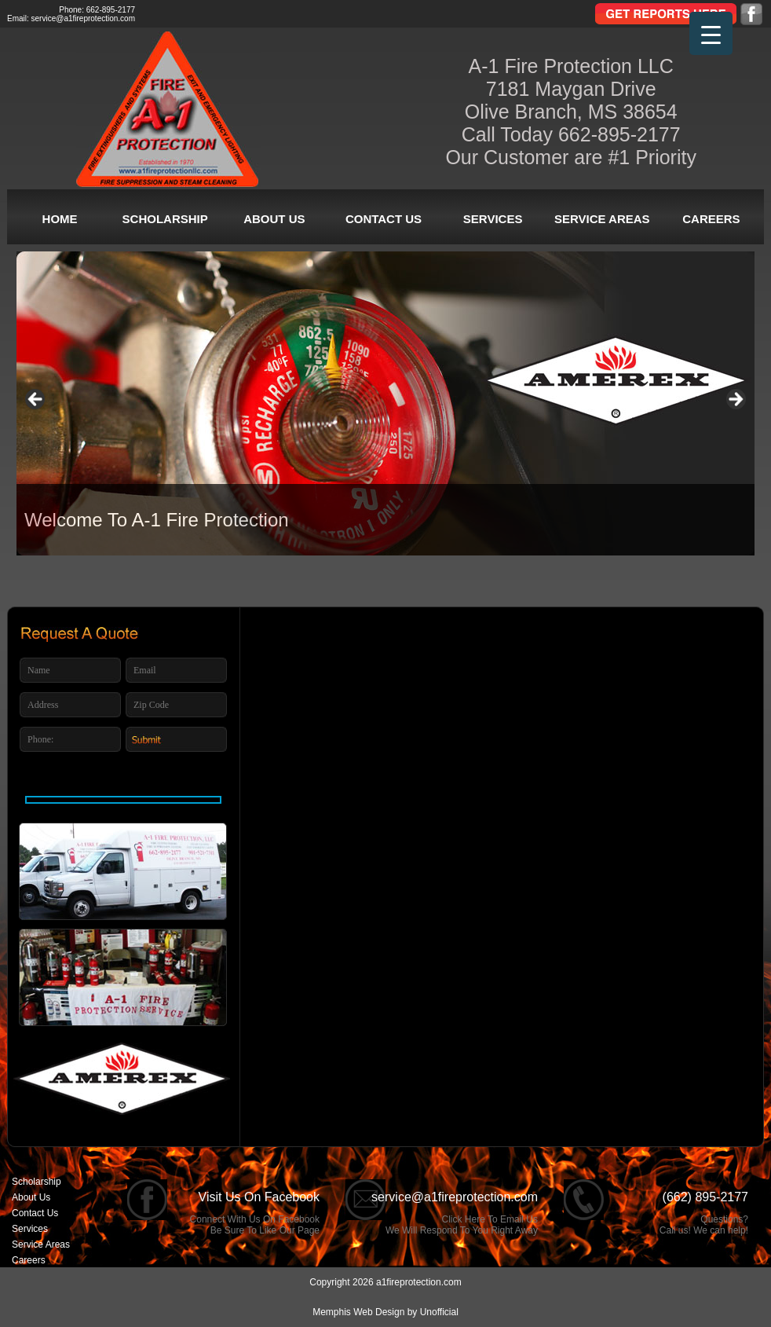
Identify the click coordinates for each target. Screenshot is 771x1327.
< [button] (36, 400)
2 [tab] (355, 588)
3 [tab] (385, 588)
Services (493, 218)
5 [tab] (447, 588)
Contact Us (383, 218)
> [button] (735, 400)
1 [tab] (324, 588)
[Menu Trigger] (711, 33)
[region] (385, 403)
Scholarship (165, 218)
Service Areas (602, 218)
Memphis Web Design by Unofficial (385, 1312)
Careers (711, 218)
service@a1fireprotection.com (83, 18)
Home (60, 218)
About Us (274, 218)
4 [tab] (416, 588)
